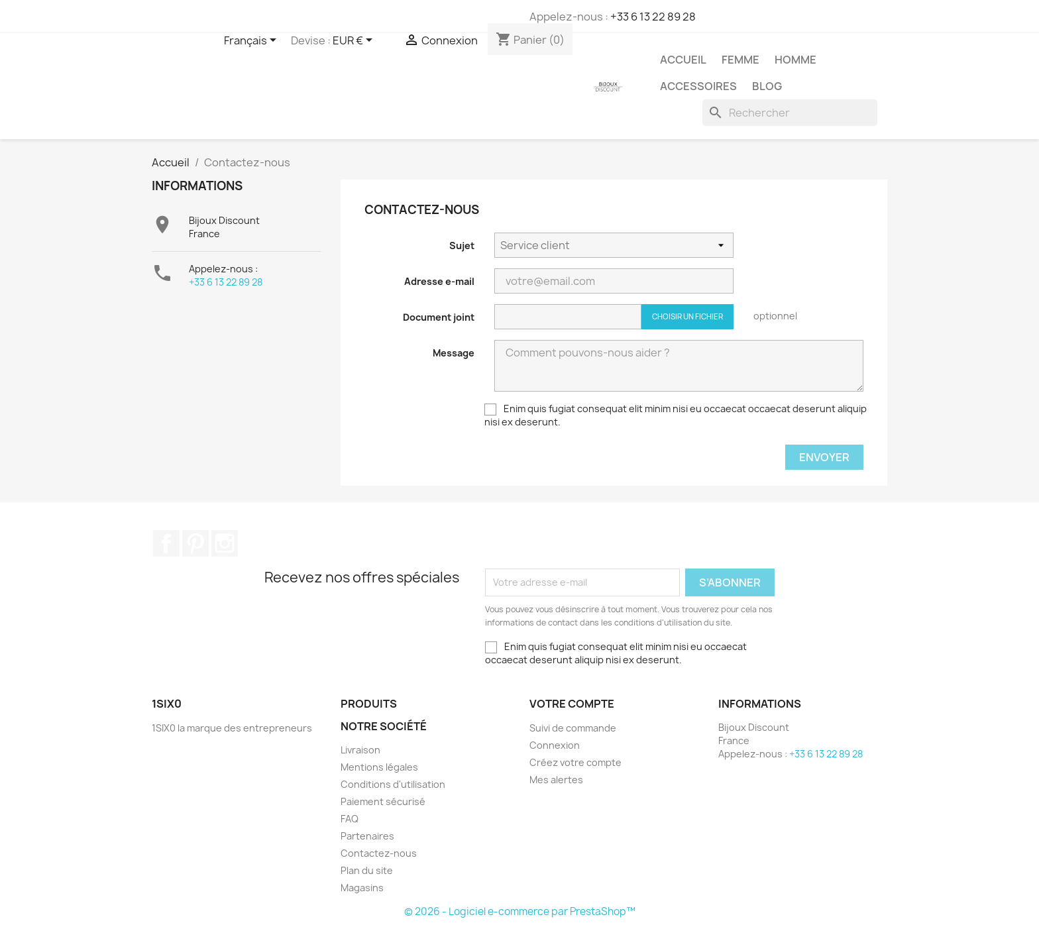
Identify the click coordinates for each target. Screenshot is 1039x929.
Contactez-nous (379, 853)
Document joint (438, 317)
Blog (767, 86)
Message (453, 353)
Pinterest (195, 543)
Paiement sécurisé (383, 801)
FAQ (349, 818)
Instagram (224, 543)
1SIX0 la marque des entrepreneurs (232, 728)
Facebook (166, 543)
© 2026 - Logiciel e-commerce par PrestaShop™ (519, 911)
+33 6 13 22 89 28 (653, 16)
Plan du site (367, 870)
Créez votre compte (575, 762)
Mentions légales (379, 767)
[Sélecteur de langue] (252, 41)
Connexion (554, 745)
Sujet (461, 245)
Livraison (360, 749)
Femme (740, 59)
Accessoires (698, 86)
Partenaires (367, 836)
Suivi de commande (572, 728)
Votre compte (571, 703)
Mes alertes (556, 779)
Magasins (362, 887)
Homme (795, 59)
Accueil (683, 59)
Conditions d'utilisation (393, 784)
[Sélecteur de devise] (355, 41)
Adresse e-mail (439, 281)
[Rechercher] (789, 112)
